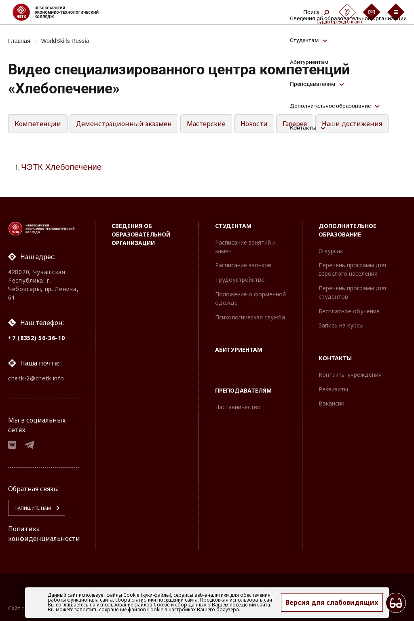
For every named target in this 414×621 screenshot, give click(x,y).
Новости (254, 123)
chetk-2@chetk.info (36, 378)
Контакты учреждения (350, 374)
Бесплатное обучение (349, 311)
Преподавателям (243, 390)
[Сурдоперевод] (347, 12)
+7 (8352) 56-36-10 (36, 338)
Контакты (335, 358)
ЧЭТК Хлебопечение (61, 166)
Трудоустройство (240, 279)
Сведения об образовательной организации (141, 234)
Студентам (233, 226)
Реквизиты (333, 389)
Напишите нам (33, 508)
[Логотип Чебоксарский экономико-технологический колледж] (62, 12)
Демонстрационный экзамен (124, 123)
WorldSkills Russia (65, 41)
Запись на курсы (341, 325)
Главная (19, 41)
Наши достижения (352, 123)
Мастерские (206, 123)
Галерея (295, 123)
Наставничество (238, 407)
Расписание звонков (243, 265)
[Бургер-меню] (395, 12)
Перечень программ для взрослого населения (352, 269)
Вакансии (331, 403)
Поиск (316, 12)
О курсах (331, 251)
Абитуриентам (238, 349)
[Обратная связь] (371, 12)
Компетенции (38, 123)
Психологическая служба (250, 317)
